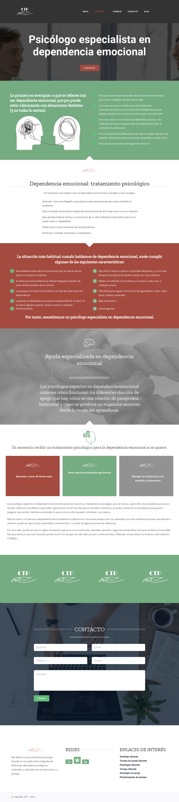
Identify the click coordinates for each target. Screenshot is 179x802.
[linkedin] (85, 761)
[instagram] (69, 761)
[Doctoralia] (77, 760)
